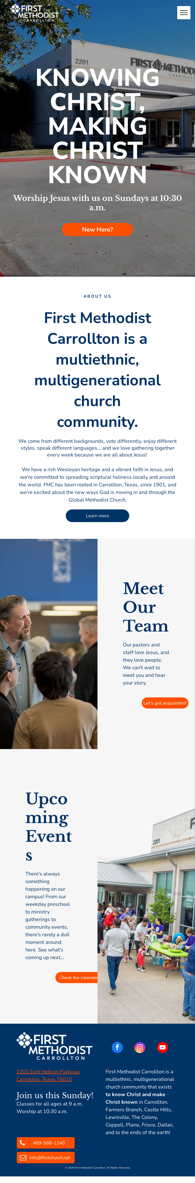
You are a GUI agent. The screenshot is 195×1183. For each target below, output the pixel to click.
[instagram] (139, 1048)
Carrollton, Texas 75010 (44, 1079)
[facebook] (117, 1048)
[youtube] (162, 1048)
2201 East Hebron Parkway (48, 1071)
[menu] (183, 12)
